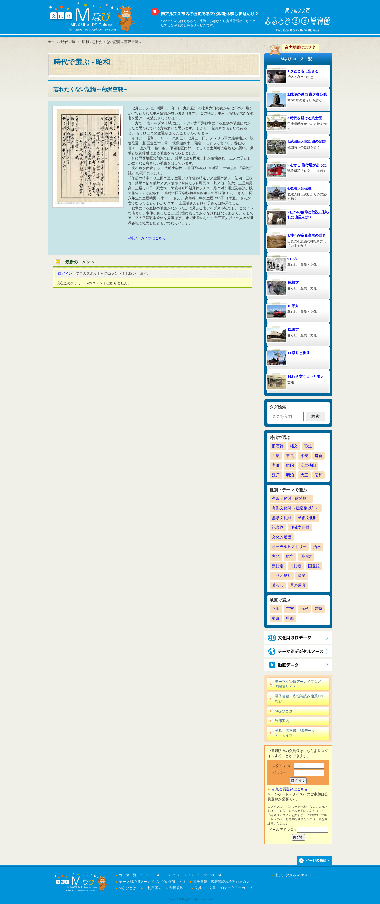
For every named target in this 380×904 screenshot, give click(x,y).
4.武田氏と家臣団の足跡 (306, 141)
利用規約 (176, 888)
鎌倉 (318, 455)
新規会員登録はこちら (290, 789)
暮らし (278, 585)
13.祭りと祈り (298, 353)
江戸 (276, 475)
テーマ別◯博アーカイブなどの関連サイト (298, 684)
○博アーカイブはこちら (147, 238)
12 (205, 875)
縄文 (294, 446)
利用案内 (282, 721)
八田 (276, 608)
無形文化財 (281, 517)
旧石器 (278, 446)
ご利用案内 (153, 888)
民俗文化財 (307, 517)
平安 (304, 455)
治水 (317, 546)
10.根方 (293, 282)
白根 (304, 608)
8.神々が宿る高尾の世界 (306, 235)
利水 (276, 556)
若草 (318, 608)
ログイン (65, 273)
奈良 (290, 455)
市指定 (296, 566)
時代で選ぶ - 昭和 (75, 42)
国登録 (314, 566)
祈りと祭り (281, 575)
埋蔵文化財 (299, 527)
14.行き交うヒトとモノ (305, 376)
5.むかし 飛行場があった (307, 165)
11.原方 (293, 306)
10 (191, 875)
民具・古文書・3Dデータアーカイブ (295, 733)
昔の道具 (297, 585)
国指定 (306, 556)
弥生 (308, 446)
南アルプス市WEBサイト (295, 875)
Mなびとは (283, 711)
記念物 (278, 527)
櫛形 (276, 618)
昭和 (318, 475)
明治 (290, 475)
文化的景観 (281, 537)
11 (198, 875)
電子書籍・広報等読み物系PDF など (299, 698)
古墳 (276, 455)
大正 (304, 475)
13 (212, 875)
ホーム (53, 42)
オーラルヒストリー (289, 546)
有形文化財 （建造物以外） (295, 508)
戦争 (290, 556)
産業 (301, 575)
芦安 (290, 608)
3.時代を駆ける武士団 (304, 118)
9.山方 (292, 259)
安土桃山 (308, 465)
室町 (276, 465)
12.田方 (293, 329)
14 (219, 875)
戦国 (290, 465)
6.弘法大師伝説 (299, 188)
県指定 (278, 566)
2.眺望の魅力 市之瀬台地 (307, 94)
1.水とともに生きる (303, 71)
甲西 (290, 618)
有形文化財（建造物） (291, 498)
